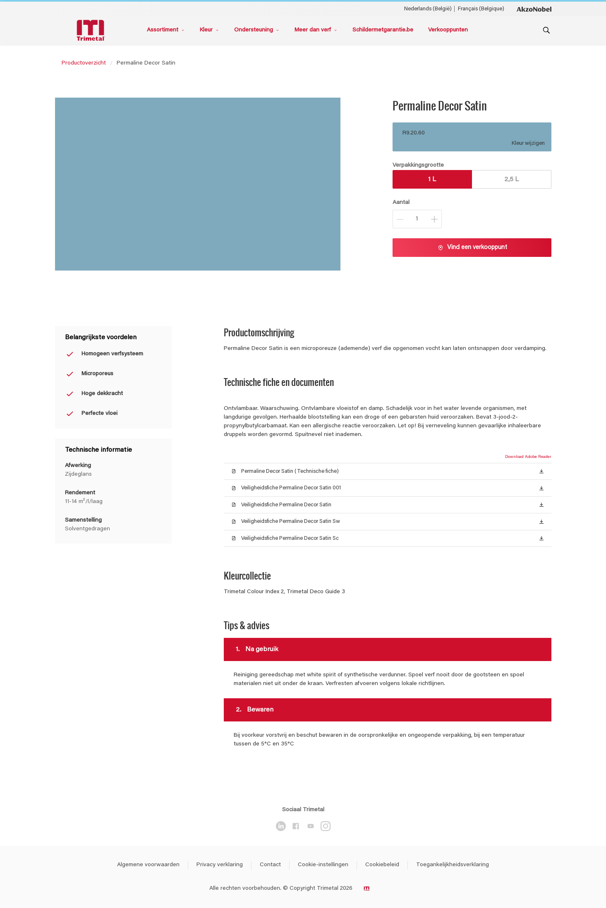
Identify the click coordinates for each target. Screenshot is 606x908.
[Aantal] (417, 219)
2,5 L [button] (511, 179)
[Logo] (92, 30)
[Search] (546, 30)
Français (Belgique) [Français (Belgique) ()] (481, 9)
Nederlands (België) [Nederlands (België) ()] (428, 9)
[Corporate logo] (534, 9)
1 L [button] (432, 179)
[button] (541, 471)
